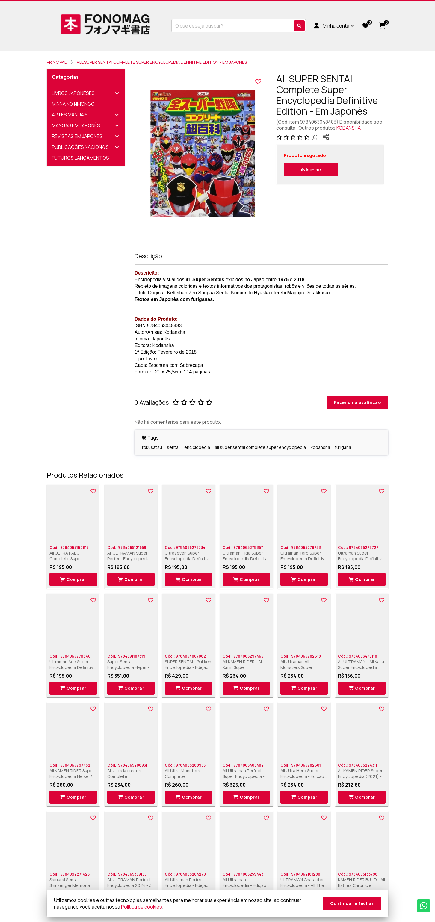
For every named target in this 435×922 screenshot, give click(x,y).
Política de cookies (141, 906)
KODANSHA (348, 128)
